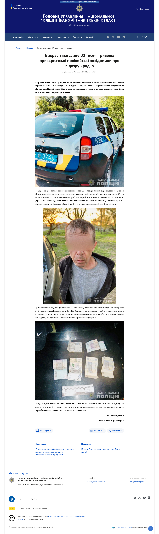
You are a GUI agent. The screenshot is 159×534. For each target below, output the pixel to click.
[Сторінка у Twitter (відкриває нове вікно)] (113, 37)
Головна (19, 48)
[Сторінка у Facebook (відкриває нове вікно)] (107, 37)
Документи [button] (63, 37)
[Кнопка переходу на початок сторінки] (149, 528)
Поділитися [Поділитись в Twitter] (117, 431)
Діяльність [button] (33, 37)
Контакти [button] (77, 37)
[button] (19, 473)
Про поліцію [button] (18, 37)
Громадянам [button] (47, 37)
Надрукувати (45, 431)
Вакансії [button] (89, 37)
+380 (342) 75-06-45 (96, 482)
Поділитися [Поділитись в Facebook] (99, 431)
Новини (30, 48)
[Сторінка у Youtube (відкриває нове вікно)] (118, 37)
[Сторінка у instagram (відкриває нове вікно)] (123, 37)
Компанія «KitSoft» (124, 528)
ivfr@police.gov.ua (137, 482)
